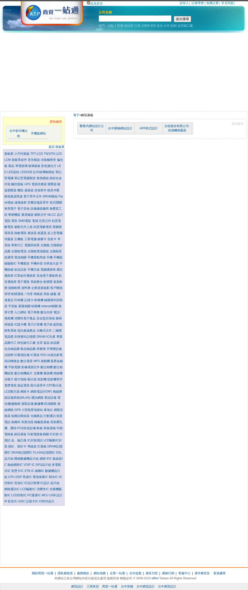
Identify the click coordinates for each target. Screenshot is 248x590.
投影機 (42, 379)
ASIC (22, 501)
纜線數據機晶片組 (26, 458)
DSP (19, 477)
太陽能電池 (19, 251)
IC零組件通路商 (25, 275)
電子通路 (23, 282)
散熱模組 (43, 178)
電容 (14, 221)
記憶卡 (29, 300)
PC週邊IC (34, 495)
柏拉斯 (128, 25)
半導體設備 (54, 349)
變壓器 (52, 184)
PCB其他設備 (27, 428)
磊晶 (46, 343)
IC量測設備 (22, 355)
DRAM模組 (51, 196)
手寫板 (13, 306)
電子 (76, 115)
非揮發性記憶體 (25, 336)
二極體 (57, 330)
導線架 (32, 446)
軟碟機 (39, 300)
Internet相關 (49, 306)
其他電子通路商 (48, 275)
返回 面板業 (57, 147)
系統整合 (36, 282)
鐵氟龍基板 (42, 422)
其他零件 (40, 190)
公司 (167, 25)
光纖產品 (36, 416)
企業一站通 (117, 573)
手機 (49, 257)
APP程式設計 (149, 128)
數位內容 (46, 312)
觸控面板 (17, 184)
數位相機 (46, 367)
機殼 (20, 190)
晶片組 (54, 483)
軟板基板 (50, 428)
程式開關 (56, 202)
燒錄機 (58, 373)
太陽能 (45, 245)
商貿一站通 (109, 586)
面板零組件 (20, 160)
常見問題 (227, 3)
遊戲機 (46, 361)
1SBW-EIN (148, 25)
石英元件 (45, 221)
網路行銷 (168, 573)
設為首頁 (95, 3)
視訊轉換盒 (12, 361)
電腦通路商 (48, 269)
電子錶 (48, 324)
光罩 (40, 343)
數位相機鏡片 (23, 373)
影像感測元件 (30, 367)
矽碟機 (36, 306)
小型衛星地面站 (33, 410)
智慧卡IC (17, 471)
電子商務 (33, 312)
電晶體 (9, 336)
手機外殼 (36, 263)
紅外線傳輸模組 (44, 172)
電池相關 (20, 257)
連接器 (29, 190)
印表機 (19, 300)
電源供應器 (40, 184)
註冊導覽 (198, 3)
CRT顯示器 (54, 385)
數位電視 (26, 361)
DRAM (41, 336)
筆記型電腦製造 (25, 178)
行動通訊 (49, 416)
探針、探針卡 (17, 446)
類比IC (54, 477)
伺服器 (9, 239)
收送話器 (20, 269)
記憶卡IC (32, 501)
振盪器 (42, 233)
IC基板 (42, 446)
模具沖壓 (53, 190)
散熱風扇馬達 (13, 196)
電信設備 (50, 397)
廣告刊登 (152, 573)
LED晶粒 (13, 172)
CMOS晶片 (46, 501)
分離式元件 (45, 330)
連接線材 (20, 202)
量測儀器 (27, 214)
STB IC (29, 471)
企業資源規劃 (40, 288)
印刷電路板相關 (38, 434)
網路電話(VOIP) (41, 391)
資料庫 (26, 288)
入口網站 (20, 312)
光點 (111, 25)
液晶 (11, 166)
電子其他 (23, 208)
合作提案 (135, 573)
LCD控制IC (19, 495)
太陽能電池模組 (38, 251)
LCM (8, 160)
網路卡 (25, 391)
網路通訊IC (12, 489)
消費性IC (43, 489)
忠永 (160, 25)
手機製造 (23, 263)
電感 (35, 221)
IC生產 (51, 336)
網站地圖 (100, 573)
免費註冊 (212, 3)
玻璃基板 (34, 166)
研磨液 (41, 349)
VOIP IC (29, 465)
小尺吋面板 (22, 154)
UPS (28, 184)
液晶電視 (23, 385)
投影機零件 (55, 379)
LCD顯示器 (12, 391)
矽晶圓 (54, 343)
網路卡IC (46, 458)
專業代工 (17, 245)
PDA (43, 355)
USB (52, 495)
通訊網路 (37, 397)
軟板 (40, 428)
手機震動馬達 (36, 257)
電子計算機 (35, 324)
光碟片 (9, 379)
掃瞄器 (38, 294)
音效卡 (52, 239)
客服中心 (184, 573)
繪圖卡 (42, 239)
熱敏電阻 (20, 233)
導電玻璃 (21, 166)
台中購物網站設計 (120, 128)
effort (155, 578)
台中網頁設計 (145, 586)
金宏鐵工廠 (185, 25)
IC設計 (45, 483)
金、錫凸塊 (19, 440)
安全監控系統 (46, 318)
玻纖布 (16, 422)
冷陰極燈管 (49, 160)
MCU (46, 495)
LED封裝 (26, 172)
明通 (120, 25)
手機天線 (33, 269)
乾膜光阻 (27, 422)
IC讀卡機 (20, 324)
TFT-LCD (37, 154)
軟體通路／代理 (22, 294)
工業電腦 (30, 239)
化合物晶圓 (12, 349)
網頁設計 (77, 586)
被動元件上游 (23, 227)
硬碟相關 (24, 306)
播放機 (48, 373)
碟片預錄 (20, 379)
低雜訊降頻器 (20, 416)
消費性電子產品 (25, 318)
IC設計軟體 (32, 483)
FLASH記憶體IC (44, 452)
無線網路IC (15, 465)
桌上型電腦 (55, 233)
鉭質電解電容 (43, 227)
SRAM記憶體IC (22, 452)
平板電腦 (14, 367)
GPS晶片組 (43, 465)
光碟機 (38, 373)
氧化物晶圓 (28, 349)
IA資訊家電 (54, 355)
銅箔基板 (20, 434)
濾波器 (32, 233)
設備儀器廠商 (40, 208)
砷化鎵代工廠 (26, 343)
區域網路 (50, 404)
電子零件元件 (32, 196)
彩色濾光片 (49, 166)
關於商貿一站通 (42, 573)
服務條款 (83, 573)
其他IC (19, 483)
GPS (18, 410)
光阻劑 (9, 355)
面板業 (9, 154)
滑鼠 (46, 294)
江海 (137, 25)
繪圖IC (40, 471)
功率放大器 (51, 263)
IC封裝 (54, 434)
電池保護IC (41, 477)
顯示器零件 (38, 385)
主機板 (19, 239)
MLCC (52, 214)
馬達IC (28, 477)
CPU (12, 477)
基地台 (49, 410)
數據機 (39, 404)
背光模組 (34, 160)
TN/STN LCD (53, 154)
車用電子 (10, 208)
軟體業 (48, 282)
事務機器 (14, 214)
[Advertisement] (124, 70)
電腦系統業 (32, 245)
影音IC (13, 501)
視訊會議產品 (26, 330)
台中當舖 (127, 586)
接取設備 (27, 404)
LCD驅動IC (28, 489)
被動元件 (40, 214)
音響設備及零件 (38, 202)
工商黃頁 (93, 586)
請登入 (184, 3)
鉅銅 (173, 25)
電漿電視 (10, 385)
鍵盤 (53, 294)
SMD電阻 (25, 221)
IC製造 (35, 355)
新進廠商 (219, 573)
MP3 (37, 361)
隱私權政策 (65, 573)
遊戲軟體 (14, 288)
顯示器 (32, 379)
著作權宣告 (202, 573)
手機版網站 (38, 133)
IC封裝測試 (35, 440)
